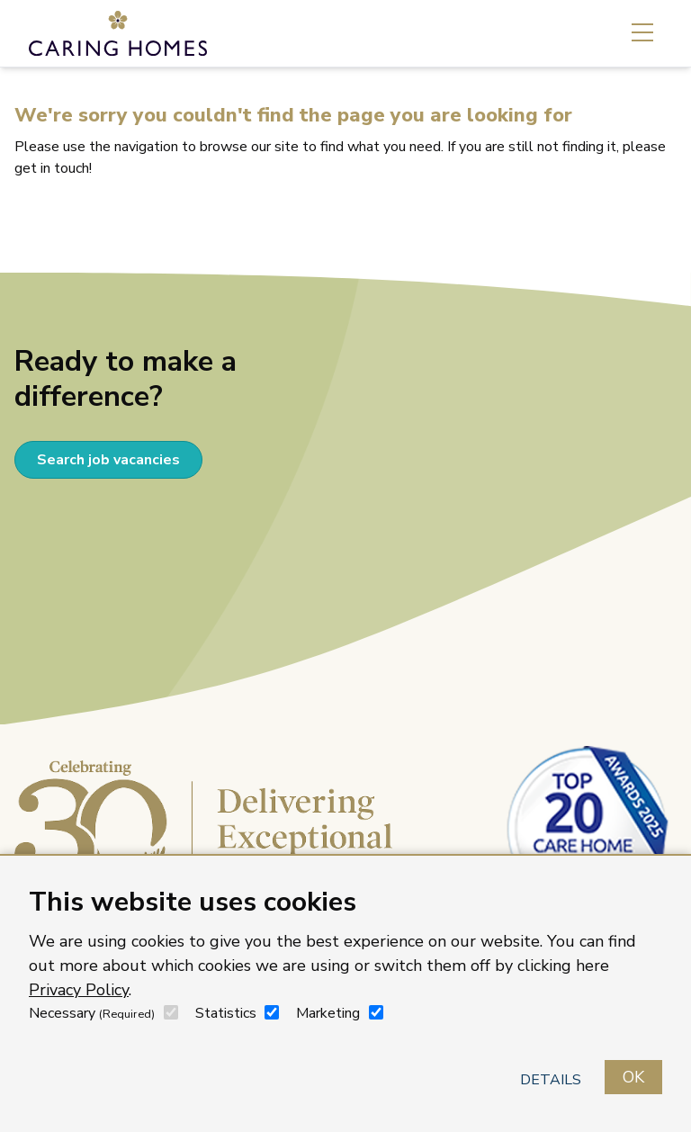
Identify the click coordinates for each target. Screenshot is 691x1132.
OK (633, 1077)
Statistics (225, 1013)
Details (550, 1080)
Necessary (92, 1013)
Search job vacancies (108, 460)
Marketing (328, 1013)
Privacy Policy (79, 990)
